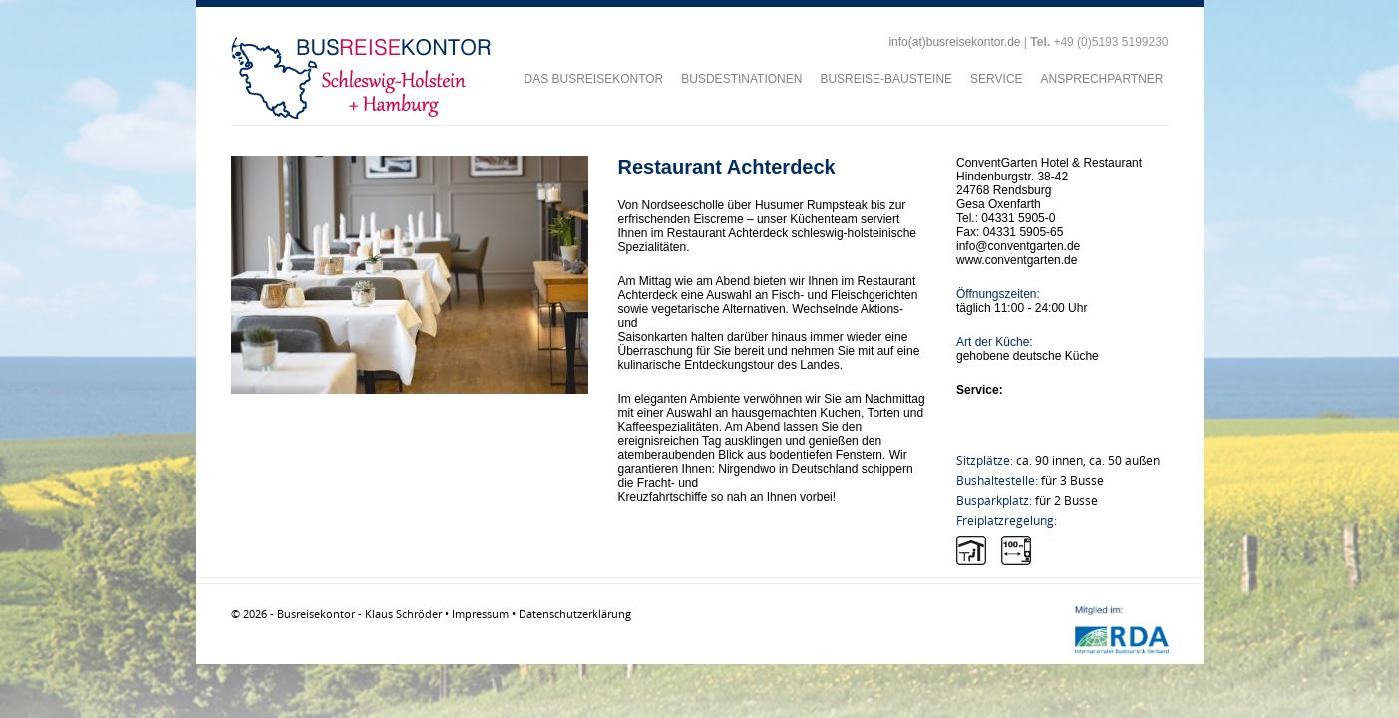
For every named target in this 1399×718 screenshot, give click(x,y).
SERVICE (996, 79)
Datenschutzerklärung (575, 613)
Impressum (480, 613)
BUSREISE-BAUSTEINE (886, 79)
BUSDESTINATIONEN (741, 79)
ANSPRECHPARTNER (1102, 79)
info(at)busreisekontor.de (954, 42)
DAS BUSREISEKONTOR (593, 79)
